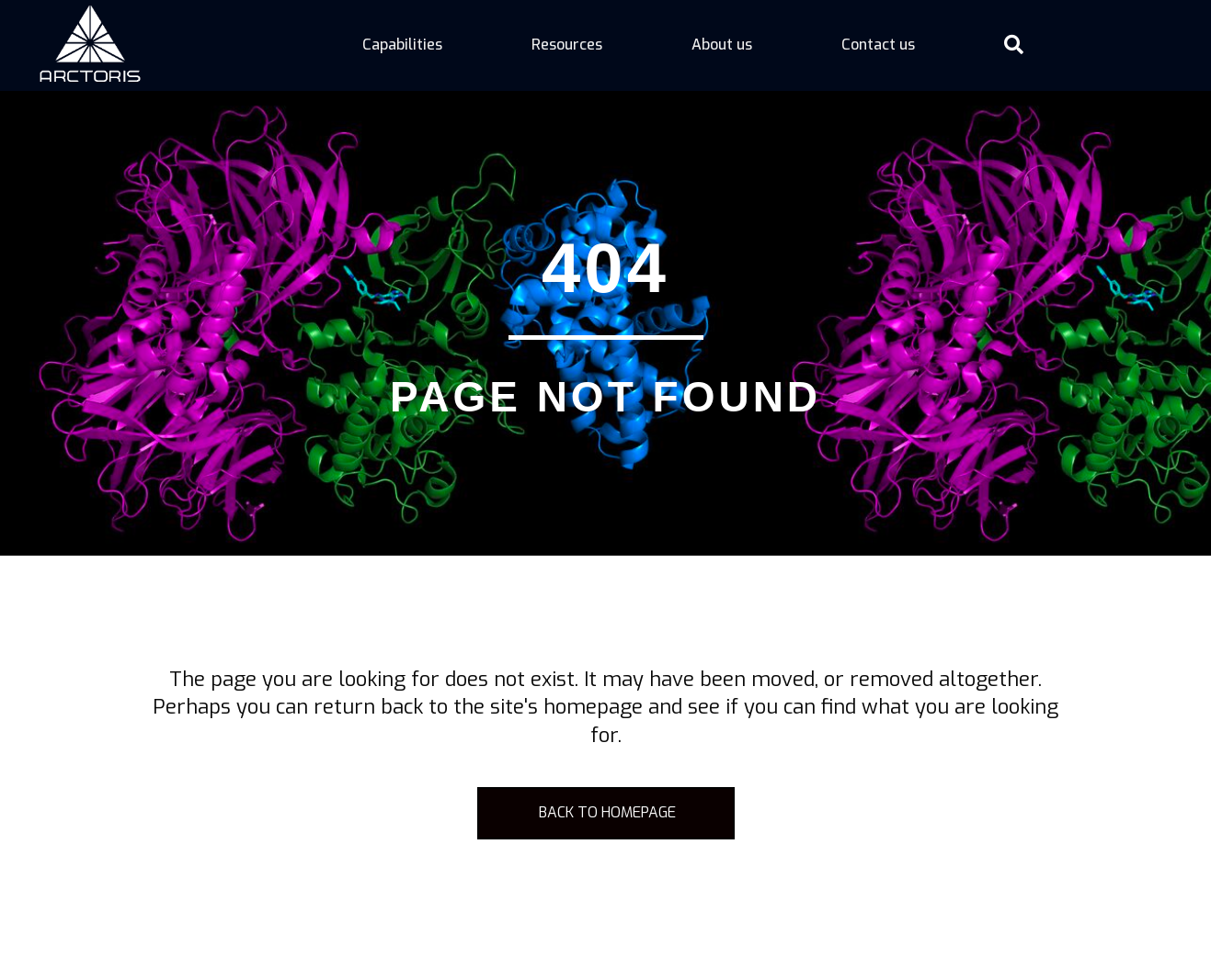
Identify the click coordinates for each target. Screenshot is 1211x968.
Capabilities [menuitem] (402, 44)
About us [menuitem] (721, 44)
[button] (1017, 45)
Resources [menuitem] (566, 44)
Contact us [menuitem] (878, 44)
